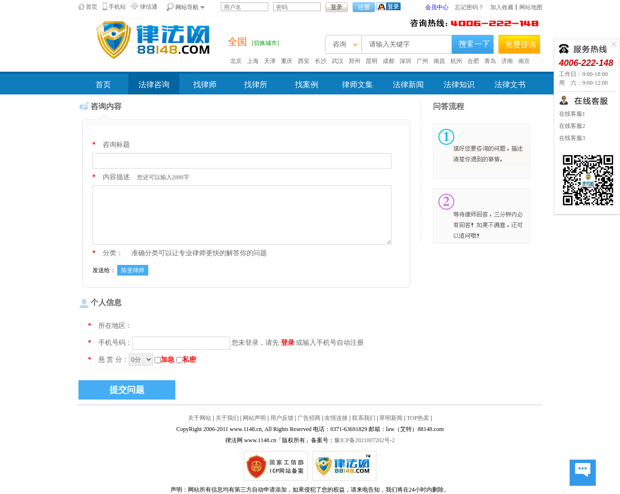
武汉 (337, 61)
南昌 (439, 61)
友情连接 (336, 418)
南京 (524, 61)
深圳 (405, 61)
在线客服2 (572, 126)
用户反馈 (282, 418)
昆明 (371, 61)
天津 (270, 61)
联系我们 (363, 418)
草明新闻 (391, 418)
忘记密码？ (469, 7)
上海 (253, 61)
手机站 (117, 6)
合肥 (473, 61)
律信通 (148, 6)
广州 (422, 61)
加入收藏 (501, 7)
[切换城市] (265, 43)
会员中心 (437, 7)
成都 (388, 61)
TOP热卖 (418, 418)
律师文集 (357, 84)
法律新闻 (408, 84)
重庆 (287, 61)
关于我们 (227, 418)
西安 (304, 61)
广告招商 (309, 418)
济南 (507, 61)
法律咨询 (154, 84)
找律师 (205, 84)
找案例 (306, 84)
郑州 (354, 61)
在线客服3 (572, 138)
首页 (91, 6)
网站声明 (254, 418)
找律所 (255, 84)
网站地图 (530, 7)
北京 (236, 61)
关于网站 (199, 418)
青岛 (490, 61)
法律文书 (510, 84)
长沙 (320, 61)
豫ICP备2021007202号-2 (364, 440)
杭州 (456, 61)
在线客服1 (572, 113)
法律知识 (459, 84)
